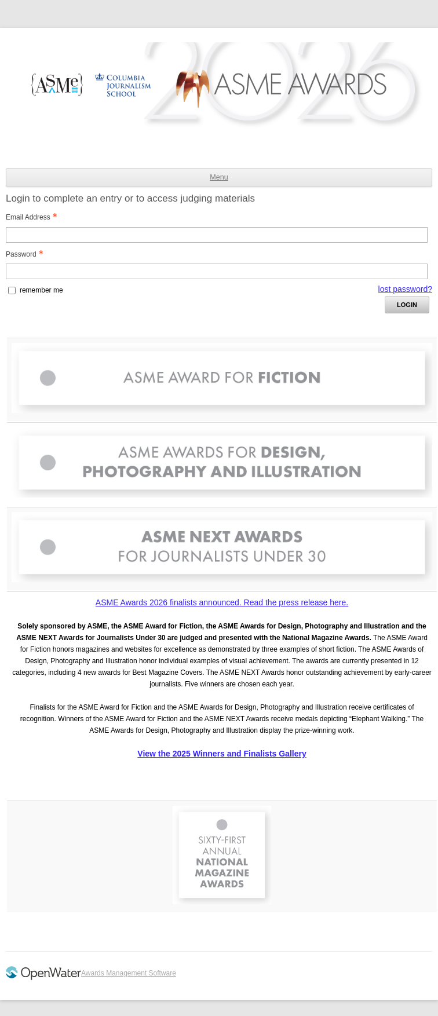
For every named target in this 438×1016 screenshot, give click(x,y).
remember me (41, 290)
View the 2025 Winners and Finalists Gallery (221, 753)
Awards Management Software (128, 973)
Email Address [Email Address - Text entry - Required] (35, 217)
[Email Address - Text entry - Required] (217, 235)
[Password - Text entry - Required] (217, 271)
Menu (219, 177)
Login (407, 304)
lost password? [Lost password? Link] (405, 289)
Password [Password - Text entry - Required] (28, 254)
